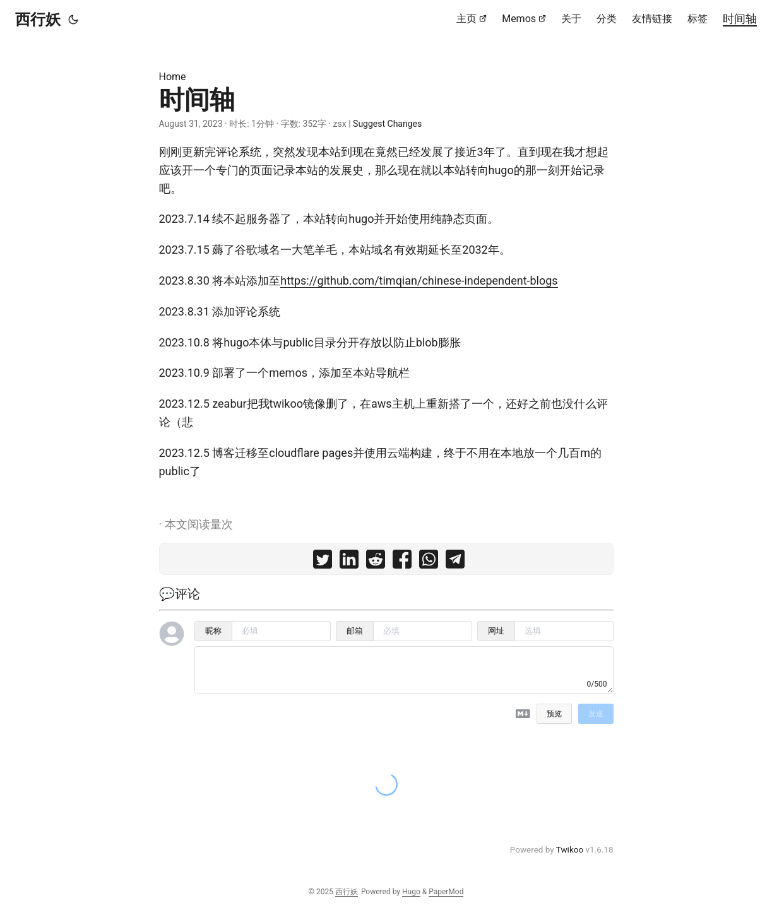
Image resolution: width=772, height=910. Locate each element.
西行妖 (38, 19)
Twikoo (569, 849)
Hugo (411, 891)
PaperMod (446, 891)
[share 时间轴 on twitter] (322, 562)
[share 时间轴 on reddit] (375, 562)
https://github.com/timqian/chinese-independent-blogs (418, 280)
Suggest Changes (387, 124)
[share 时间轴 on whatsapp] (428, 562)
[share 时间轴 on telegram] (455, 562)
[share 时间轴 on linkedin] (349, 562)
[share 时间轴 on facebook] (402, 562)
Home (172, 77)
